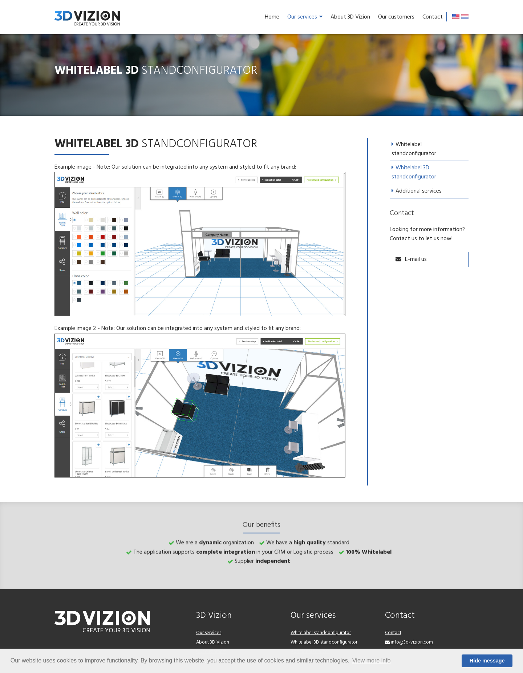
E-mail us (416, 259)
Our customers (396, 17)
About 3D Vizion (350, 17)
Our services (305, 17)
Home (272, 17)
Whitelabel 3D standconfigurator (414, 172)
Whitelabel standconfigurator (414, 149)
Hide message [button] (487, 661)
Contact (432, 17)
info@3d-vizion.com (409, 642)
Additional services (419, 191)
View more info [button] (371, 660)
